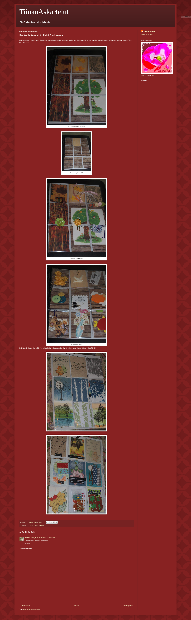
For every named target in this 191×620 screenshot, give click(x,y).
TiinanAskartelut (44, 12)
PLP (28, 525)
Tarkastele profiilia (147, 34)
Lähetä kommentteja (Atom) (32, 609)
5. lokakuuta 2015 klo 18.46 (46, 538)
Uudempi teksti (25, 605)
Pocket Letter (34, 525)
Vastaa (27, 544)
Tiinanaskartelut (149, 31)
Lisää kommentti (26, 549)
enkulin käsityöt (30, 538)
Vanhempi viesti (128, 605)
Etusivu (76, 605)
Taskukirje (41, 525)
